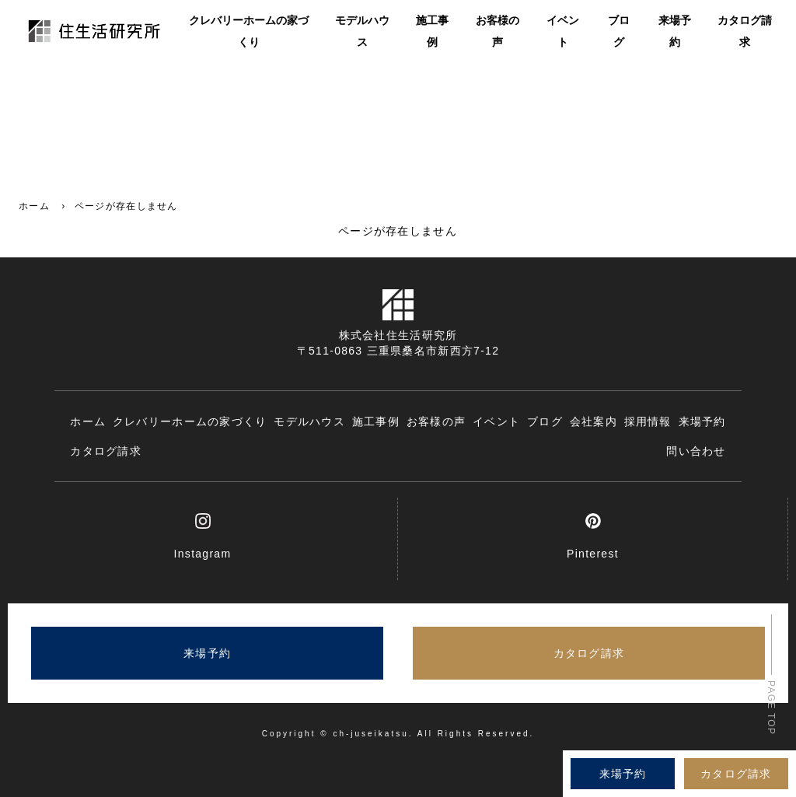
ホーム (34, 206)
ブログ (619, 33)
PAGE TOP (771, 707)
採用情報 (648, 421)
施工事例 (432, 33)
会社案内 (593, 421)
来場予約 (674, 33)
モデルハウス (362, 33)
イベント (562, 33)
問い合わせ (695, 451)
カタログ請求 (744, 33)
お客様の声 (497, 33)
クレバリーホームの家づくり (249, 33)
